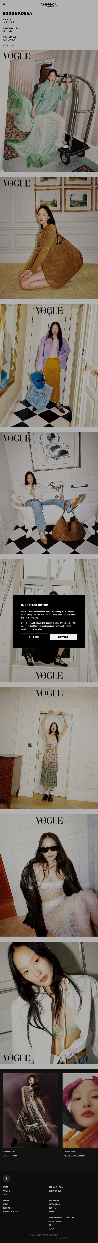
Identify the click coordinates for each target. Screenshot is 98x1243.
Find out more (34, 637)
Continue (63, 637)
